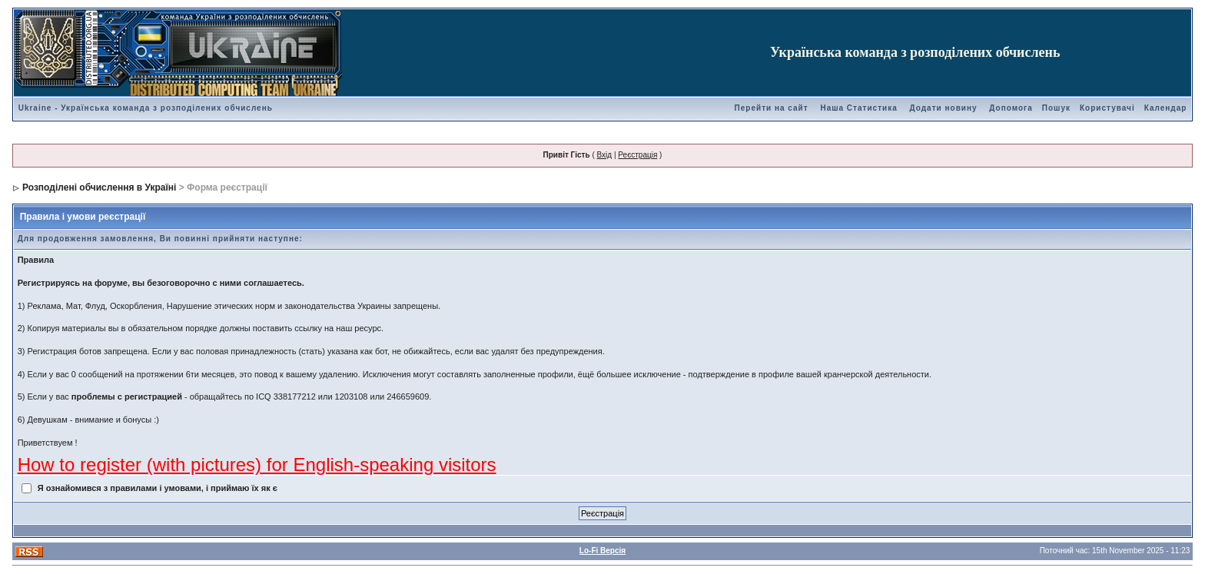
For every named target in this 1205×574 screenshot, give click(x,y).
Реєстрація (637, 155)
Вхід (604, 155)
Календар (1165, 108)
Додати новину (944, 108)
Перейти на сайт (771, 108)
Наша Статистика (858, 108)
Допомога (1010, 108)
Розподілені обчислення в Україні (99, 187)
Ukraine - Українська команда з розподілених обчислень (145, 108)
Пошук (1056, 108)
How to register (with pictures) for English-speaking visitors (257, 464)
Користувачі (1107, 108)
